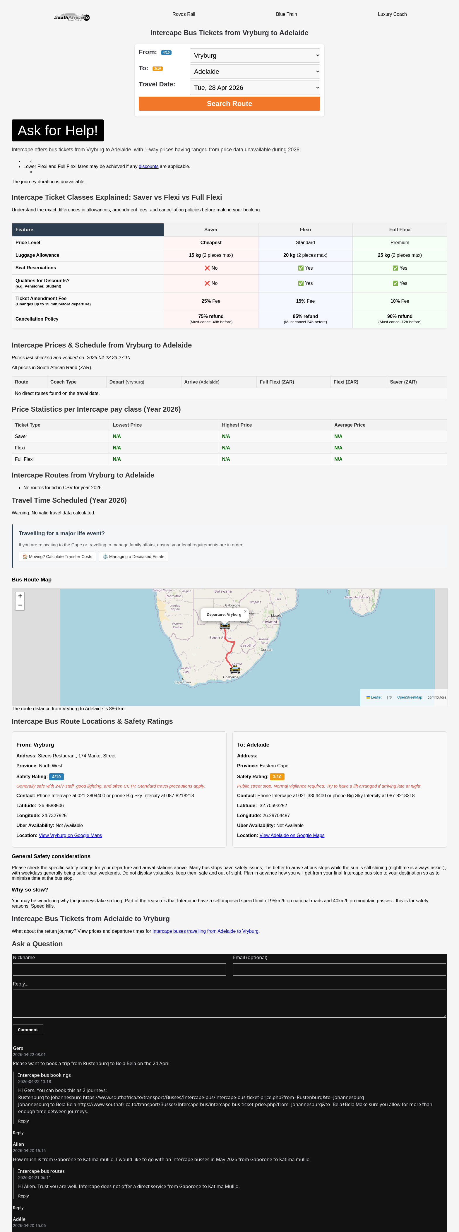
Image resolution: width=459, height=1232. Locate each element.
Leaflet (373, 697)
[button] (225, 625)
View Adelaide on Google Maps (291, 835)
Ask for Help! (58, 130)
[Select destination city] (255, 71)
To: (151, 68)
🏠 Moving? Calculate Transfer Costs (57, 556)
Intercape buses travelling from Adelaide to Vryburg (205, 931)
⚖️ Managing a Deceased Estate (134, 556)
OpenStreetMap (409, 697)
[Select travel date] (255, 88)
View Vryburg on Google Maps (70, 835)
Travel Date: (157, 84)
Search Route (229, 103)
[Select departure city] (255, 55)
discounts (149, 166)
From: (155, 52)
